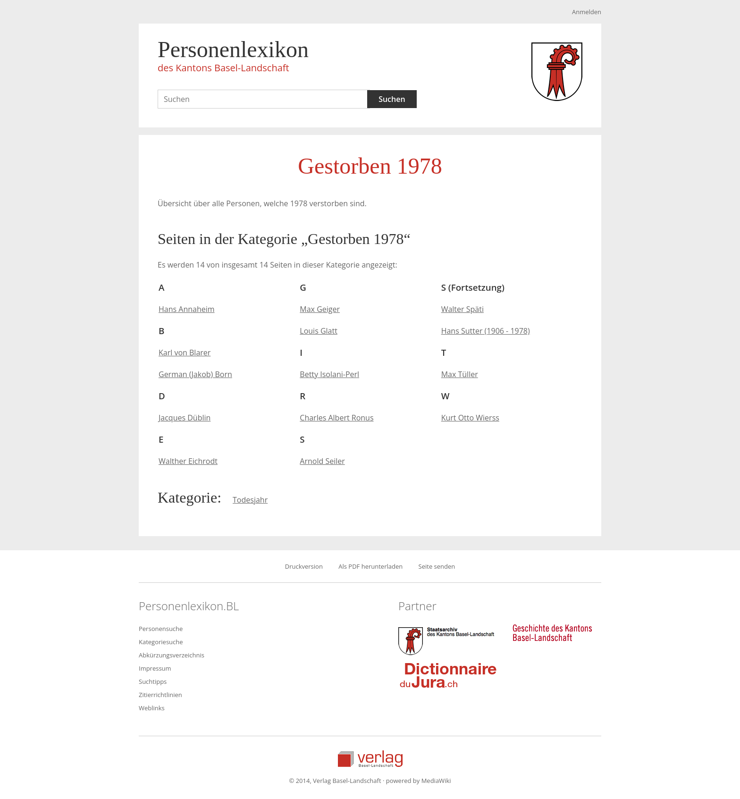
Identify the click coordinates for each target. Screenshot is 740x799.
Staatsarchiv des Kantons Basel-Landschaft (448, 640)
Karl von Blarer (184, 352)
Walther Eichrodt (188, 461)
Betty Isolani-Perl (329, 374)
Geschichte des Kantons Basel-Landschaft (552, 632)
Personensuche (161, 628)
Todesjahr (250, 500)
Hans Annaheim (187, 309)
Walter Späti (462, 309)
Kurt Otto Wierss (470, 417)
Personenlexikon (233, 57)
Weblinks (152, 708)
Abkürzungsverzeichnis (171, 655)
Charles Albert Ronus (336, 417)
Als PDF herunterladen (370, 566)
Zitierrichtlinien (160, 694)
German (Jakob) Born (195, 374)
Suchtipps (153, 681)
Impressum (155, 668)
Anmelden (586, 12)
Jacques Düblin (184, 417)
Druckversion (304, 566)
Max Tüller (459, 374)
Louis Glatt (318, 331)
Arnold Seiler (322, 461)
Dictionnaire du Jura (448, 675)
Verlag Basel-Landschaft (370, 758)
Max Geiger (320, 309)
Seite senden (437, 566)
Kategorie (187, 497)
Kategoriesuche (161, 642)
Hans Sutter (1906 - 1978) (485, 331)
